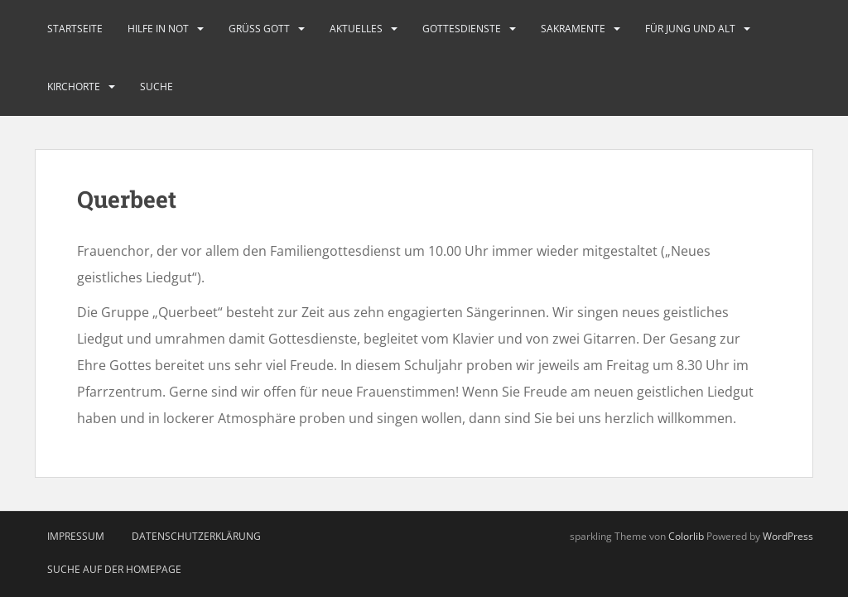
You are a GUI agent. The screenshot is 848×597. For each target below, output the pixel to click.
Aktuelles (356, 29)
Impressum (75, 536)
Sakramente (573, 29)
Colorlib (686, 536)
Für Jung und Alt (690, 29)
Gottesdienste (461, 29)
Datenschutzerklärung (196, 536)
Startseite (75, 29)
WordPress (788, 536)
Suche (156, 86)
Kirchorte (73, 86)
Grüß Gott (259, 29)
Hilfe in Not (158, 29)
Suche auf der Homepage (114, 569)
